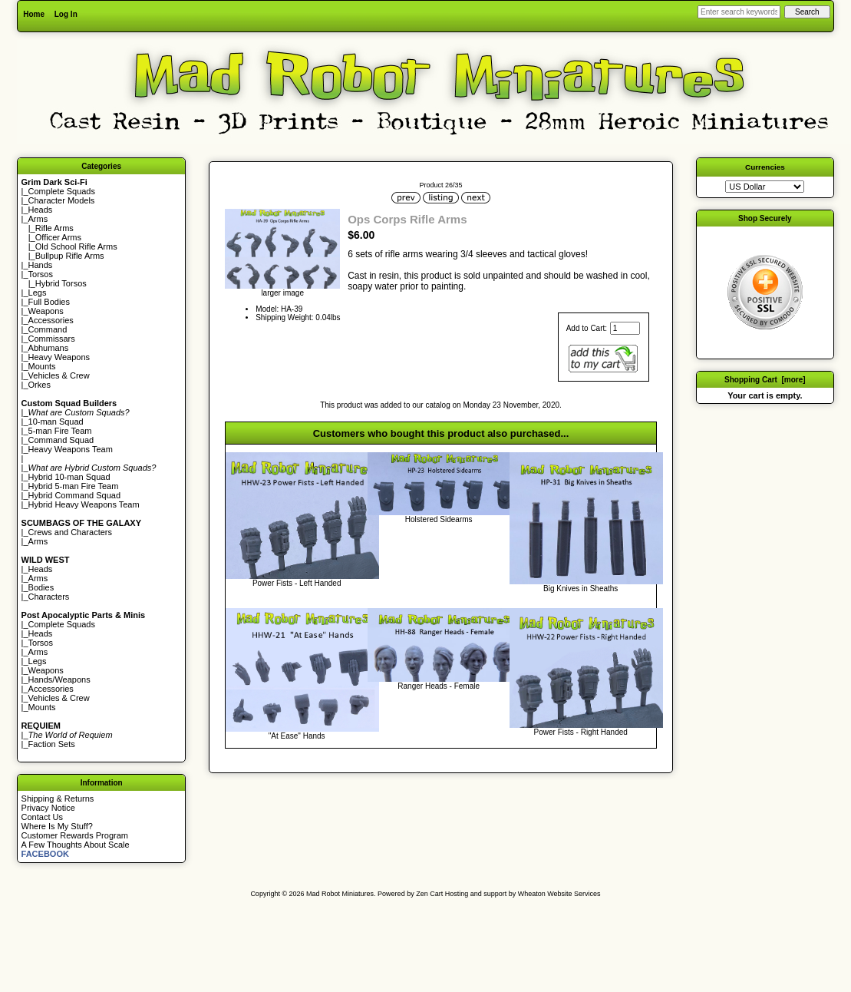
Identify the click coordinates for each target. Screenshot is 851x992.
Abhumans (48, 347)
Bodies (41, 587)
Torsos (40, 274)
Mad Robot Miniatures (340, 894)
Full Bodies (49, 301)
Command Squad (61, 440)
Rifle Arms (54, 228)
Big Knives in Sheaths (580, 588)
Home (34, 14)
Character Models (61, 200)
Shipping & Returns (57, 798)
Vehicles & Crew (59, 375)
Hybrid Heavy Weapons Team (84, 504)
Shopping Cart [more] (765, 379)
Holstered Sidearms (439, 519)
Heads (40, 209)
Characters (49, 596)
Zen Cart (429, 894)
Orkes (39, 384)
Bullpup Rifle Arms (69, 255)
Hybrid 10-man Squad (69, 476)
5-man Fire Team (60, 430)
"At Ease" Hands (297, 736)
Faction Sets (51, 744)
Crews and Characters (70, 532)
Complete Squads (61, 191)
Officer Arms (58, 237)
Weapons (46, 311)
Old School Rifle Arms (76, 246)
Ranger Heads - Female (438, 686)
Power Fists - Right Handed (581, 732)
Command (48, 329)
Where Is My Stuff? (57, 826)
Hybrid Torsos (61, 283)
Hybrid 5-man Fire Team (73, 486)
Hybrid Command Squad (74, 495)
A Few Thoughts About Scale (75, 844)
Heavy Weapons (59, 357)
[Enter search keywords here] (739, 11)
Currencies (765, 167)
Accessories (51, 320)
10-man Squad (56, 421)
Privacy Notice (48, 807)
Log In (66, 14)
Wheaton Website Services (559, 894)
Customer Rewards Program (74, 835)
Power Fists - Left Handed (296, 583)
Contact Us (42, 817)
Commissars (51, 338)
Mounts (42, 366)
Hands (40, 264)
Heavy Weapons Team (70, 449)
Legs (37, 292)
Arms (38, 541)
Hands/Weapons (59, 679)
